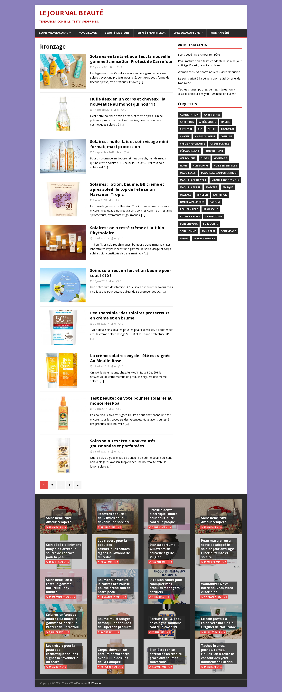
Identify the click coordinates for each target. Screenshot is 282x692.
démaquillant (189, 151)
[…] (141, 82)
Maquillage (88, 32)
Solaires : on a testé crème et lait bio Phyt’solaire (127, 230)
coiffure (226, 136)
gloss (205, 158)
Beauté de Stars (117, 32)
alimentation (189, 114)
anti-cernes (212, 114)
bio (200, 129)
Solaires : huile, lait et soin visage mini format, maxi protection (129, 144)
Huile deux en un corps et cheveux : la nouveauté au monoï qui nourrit (127, 101)
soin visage (228, 231)
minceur (202, 194)
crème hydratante (192, 143)
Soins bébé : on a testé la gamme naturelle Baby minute (59, 586)
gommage (220, 158)
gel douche (187, 158)
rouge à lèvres (190, 216)
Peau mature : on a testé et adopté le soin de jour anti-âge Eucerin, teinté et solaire (217, 548)
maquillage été (190, 187)
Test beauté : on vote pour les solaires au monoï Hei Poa (131, 400)
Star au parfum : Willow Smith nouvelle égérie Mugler (162, 551)
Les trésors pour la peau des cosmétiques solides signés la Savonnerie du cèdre (62, 653)
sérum (184, 238)
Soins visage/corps (53, 32)
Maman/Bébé (220, 32)
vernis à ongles (204, 238)
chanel (185, 136)
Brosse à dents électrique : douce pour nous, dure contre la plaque (163, 516)
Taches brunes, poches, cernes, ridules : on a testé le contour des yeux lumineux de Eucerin (217, 653)
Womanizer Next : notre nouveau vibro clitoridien (209, 72)
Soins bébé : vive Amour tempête (199, 54)
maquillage (188, 173)
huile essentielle (225, 165)
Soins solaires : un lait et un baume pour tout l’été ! (130, 273)
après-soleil (207, 122)
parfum (215, 202)
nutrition (220, 194)
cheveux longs (205, 136)
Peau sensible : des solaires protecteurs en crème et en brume (130, 315)
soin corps (210, 223)
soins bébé (208, 231)
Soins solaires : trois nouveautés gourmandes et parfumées (122, 443)
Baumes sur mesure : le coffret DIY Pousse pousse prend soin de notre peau (114, 586)
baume (225, 122)
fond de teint (214, 151)
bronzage (227, 129)
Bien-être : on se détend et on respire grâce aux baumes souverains (165, 656)
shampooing (213, 216)
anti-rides (187, 122)
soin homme (188, 231)
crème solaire (219, 143)
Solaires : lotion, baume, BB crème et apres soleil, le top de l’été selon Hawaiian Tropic (127, 189)
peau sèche (210, 209)
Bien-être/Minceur (151, 32)
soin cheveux (189, 223)
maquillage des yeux (225, 180)
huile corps (200, 165)
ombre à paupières (192, 202)
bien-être (186, 129)
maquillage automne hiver (219, 173)
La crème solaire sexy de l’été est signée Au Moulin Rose (130, 358)
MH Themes (94, 683)
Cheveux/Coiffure (187, 32)
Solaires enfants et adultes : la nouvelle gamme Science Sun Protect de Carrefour (131, 59)
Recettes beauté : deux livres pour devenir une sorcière (114, 518)
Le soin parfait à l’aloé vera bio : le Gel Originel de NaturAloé (218, 623)
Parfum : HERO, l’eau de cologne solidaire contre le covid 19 (165, 623)
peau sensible (189, 209)
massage (185, 194)
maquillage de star (193, 180)
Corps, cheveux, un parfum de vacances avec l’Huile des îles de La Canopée (113, 656)
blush (212, 129)
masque (228, 187)
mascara (211, 187)
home (183, 165)
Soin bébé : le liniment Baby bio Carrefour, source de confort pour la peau (63, 551)
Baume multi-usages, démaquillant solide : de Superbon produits (114, 623)
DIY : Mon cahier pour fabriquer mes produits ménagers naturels (165, 586)
